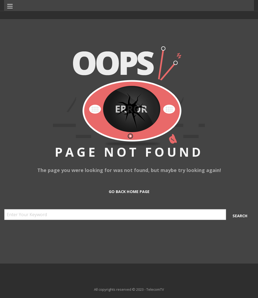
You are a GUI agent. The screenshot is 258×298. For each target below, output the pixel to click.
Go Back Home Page (129, 191)
